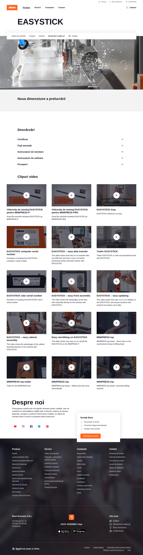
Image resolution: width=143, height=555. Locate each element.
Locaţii (79, 467)
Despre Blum (81, 453)
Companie (82, 449)
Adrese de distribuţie (116, 467)
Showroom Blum (115, 471)
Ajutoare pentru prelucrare (21, 495)
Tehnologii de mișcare (19, 484)
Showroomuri (113, 475)
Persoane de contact (116, 453)
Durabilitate (81, 478)
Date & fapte (81, 464)
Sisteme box (16, 467)
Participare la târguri (84, 489)
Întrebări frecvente (50, 487)
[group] (18, 36)
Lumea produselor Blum (20, 457)
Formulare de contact (116, 460)
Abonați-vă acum (90, 436)
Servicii (48, 449)
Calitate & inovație (83, 475)
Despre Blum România (85, 457)
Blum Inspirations (115, 2)
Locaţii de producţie (116, 464)
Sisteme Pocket (17, 475)
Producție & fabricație (51, 470)
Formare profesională (84, 485)
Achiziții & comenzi (51, 463)
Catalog (102, 2)
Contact (113, 449)
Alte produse (16, 492)
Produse (16, 449)
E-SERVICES (131, 2)
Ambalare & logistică (51, 467)
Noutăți (14, 453)
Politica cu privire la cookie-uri (113, 550)
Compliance (81, 482)
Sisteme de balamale (19, 464)
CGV (129, 550)
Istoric (79, 471)
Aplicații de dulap (18, 488)
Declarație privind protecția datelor (119, 547)
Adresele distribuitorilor (117, 457)
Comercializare (49, 477)
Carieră (79, 460)
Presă (79, 492)
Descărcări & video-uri (121, 524)
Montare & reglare (50, 474)
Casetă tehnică (98, 547)
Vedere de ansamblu (51, 453)
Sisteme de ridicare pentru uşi (22, 460)
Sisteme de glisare (18, 471)
